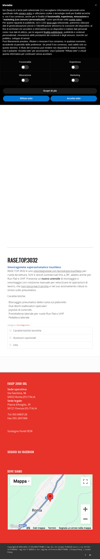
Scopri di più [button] (50, 90)
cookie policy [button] (75, 19)
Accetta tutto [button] (74, 98)
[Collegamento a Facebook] (85, 555)
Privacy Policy (76, 549)
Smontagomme (23, 325)
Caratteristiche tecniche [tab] (25, 330)
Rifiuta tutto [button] (26, 98)
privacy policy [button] (25, 13)
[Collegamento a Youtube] (90, 555)
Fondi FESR (26, 431)
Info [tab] (13, 345)
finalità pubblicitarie (53, 32)
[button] (95, 5)
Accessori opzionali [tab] (22, 338)
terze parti (52, 22)
